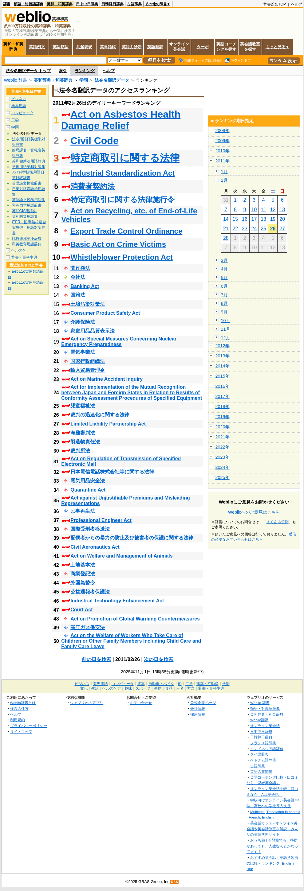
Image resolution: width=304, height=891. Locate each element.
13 (282, 209)
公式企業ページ (203, 703)
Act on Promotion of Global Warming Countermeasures (135, 618)
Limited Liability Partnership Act (108, 423)
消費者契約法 (92, 186)
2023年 (222, 457)
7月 (224, 294)
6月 (224, 286)
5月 (224, 277)
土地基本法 (82, 564)
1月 (224, 171)
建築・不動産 (207, 684)
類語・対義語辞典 (28, 4)
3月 (224, 260)
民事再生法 (82, 511)
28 (226, 238)
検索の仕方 (19, 708)
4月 (224, 269)
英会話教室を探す (250, 47)
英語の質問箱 (261, 771)
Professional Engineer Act (101, 520)
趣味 (128, 688)
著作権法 (80, 268)
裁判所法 (80, 450)
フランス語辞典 (263, 743)
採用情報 (197, 714)
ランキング (85, 70)
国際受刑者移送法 (90, 528)
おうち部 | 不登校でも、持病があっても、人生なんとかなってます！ (272, 846)
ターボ (203, 47)
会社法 (77, 277)
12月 (225, 337)
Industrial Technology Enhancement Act (117, 600)
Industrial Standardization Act (122, 173)
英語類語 (61, 47)
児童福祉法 (82, 405)
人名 (180, 688)
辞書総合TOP (274, 4)
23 (244, 228)
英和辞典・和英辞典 (53, 80)
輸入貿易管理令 (87, 370)
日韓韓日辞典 (112, 4)
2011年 (222, 160)
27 (282, 228)
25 (263, 228)
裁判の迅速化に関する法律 (99, 414)
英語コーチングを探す (226, 47)
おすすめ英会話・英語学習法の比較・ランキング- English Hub (272, 863)
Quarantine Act (87, 489)
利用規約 (17, 720)
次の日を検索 (158, 659)
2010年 (222, 150)
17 (254, 219)
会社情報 (197, 708)
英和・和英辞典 (60, 4)
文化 (84, 688)
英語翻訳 (155, 47)
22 (235, 228)
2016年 (222, 386)
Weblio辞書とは (23, 703)
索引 (63, 70)
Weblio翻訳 (259, 720)
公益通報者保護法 (90, 591)
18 (263, 219)
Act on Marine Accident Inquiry (106, 379)
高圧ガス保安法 (87, 627)
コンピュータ (22, 113)
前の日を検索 (96, 659)
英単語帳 (108, 47)
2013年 (222, 355)
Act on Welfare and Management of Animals (121, 555)
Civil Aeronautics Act (95, 547)
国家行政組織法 (87, 361)
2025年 (222, 477)
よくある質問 (277, 522)
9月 (224, 311)
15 (235, 219)
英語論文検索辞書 (26, 183)
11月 (225, 329)
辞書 (6, 4)
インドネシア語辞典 (266, 749)
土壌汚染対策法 (87, 304)
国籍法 (77, 295)
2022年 (222, 447)
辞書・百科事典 (24, 257)
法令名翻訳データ (112, 80)
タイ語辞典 (259, 754)
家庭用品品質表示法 (92, 330)
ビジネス (18, 99)
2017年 (222, 396)
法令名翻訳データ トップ (28, 70)
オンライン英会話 (179, 47)
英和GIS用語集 (24, 211)
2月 (224, 180)
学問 (83, 80)
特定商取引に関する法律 (125, 157)
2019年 (222, 416)
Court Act (81, 609)
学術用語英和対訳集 (28, 167)
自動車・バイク (161, 684)
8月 (224, 303)
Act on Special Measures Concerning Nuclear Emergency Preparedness (118, 341)
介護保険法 (82, 322)
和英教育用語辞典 (26, 244)
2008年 (222, 130)
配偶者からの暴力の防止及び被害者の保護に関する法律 (131, 537)
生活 (95, 688)
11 (263, 209)
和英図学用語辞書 (26, 205)
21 (226, 228)
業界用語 (18, 106)
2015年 (222, 376)
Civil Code (94, 140)
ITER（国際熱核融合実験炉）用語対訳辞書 (29, 227)
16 (244, 219)
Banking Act (84, 286)
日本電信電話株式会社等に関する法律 (112, 471)
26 (273, 228)
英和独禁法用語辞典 (28, 161)
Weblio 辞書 (15, 80)
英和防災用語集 (25, 216)
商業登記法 (82, 573)
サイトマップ (21, 731)
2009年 (222, 140)
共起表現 (84, 47)
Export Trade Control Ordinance (126, 231)
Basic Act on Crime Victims (118, 244)
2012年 (222, 345)
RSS (174, 882)
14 (226, 219)
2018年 (222, 406)
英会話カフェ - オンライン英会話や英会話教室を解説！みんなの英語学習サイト (272, 828)
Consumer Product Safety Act (105, 313)
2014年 (222, 366)
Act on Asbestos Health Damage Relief (120, 120)
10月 (225, 320)
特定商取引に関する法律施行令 (122, 199)
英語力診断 (132, 47)
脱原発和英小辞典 (26, 238)
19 (273, 219)
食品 (168, 688)
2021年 (222, 436)
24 (254, 228)
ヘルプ (296, 4)
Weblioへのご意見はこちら (254, 512)
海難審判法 (82, 432)
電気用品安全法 (87, 480)
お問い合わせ (141, 703)
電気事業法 (82, 352)
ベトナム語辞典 (263, 760)
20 (282, 219)
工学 (15, 120)
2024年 (222, 467)
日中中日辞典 (87, 4)
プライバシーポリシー (28, 726)
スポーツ (143, 688)
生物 (157, 688)
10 (254, 209)
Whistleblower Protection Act (121, 257)
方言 (191, 688)
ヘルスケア (20, 250)
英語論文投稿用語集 (28, 200)
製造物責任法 (85, 441)
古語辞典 (134, 4)
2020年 (222, 426)
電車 (141, 684)
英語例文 (37, 47)
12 (273, 209)
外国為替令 (82, 582)
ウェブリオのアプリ (86, 703)
